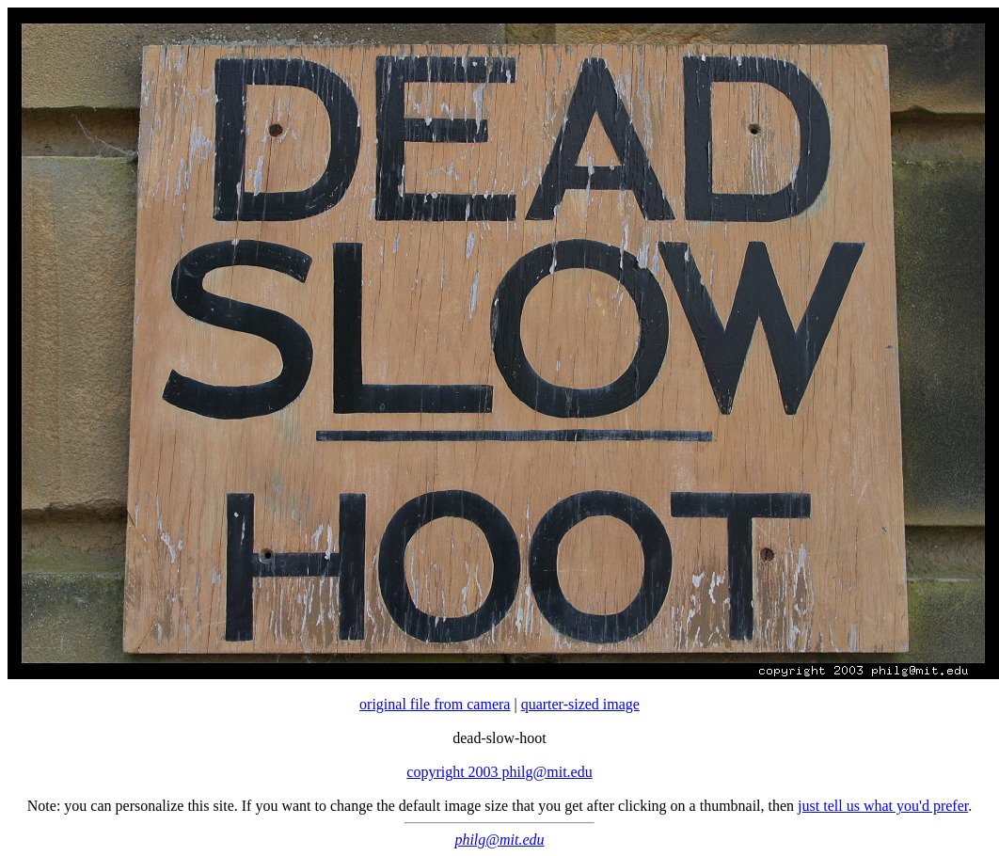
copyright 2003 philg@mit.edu (499, 772)
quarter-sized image (580, 704)
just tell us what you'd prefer (883, 806)
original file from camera (434, 704)
